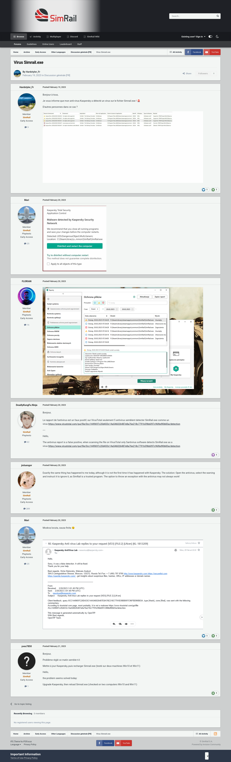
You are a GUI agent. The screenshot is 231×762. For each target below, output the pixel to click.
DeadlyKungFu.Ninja (26, 405)
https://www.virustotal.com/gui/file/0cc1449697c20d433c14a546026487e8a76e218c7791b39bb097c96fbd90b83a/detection (114, 424)
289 (26, 508)
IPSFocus (27, 741)
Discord (74, 36)
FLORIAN (26, 281)
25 (26, 243)
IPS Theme (15, 741)
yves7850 (26, 646)
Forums (17, 44)
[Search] (184, 16)
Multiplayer (55, 36)
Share (187, 73)
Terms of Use (16, 758)
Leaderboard (66, 44)
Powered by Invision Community (206, 744)
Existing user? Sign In (193, 36)
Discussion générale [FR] (57, 75)
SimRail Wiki (92, 36)
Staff (79, 44)
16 (26, 324)
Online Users (48, 44)
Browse (20, 36)
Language (15, 744)
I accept (211, 755)
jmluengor (26, 465)
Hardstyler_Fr (33, 71)
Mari (26, 200)
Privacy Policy (30, 744)
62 (26, 442)
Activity (37, 36)
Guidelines (32, 44)
